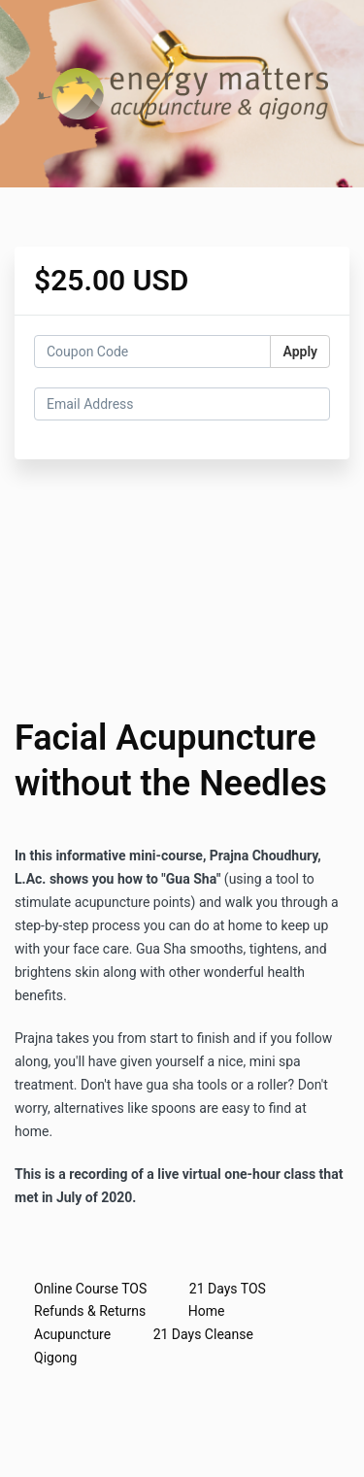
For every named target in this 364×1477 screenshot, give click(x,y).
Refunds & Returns (90, 1311)
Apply (299, 351)
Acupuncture (72, 1334)
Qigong (55, 1357)
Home (206, 1311)
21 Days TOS (227, 1288)
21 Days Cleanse (203, 1334)
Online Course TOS (90, 1288)
